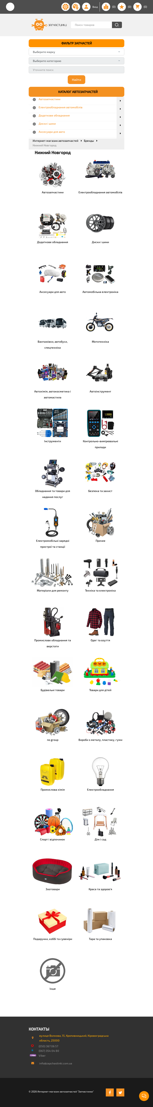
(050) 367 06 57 (48, 1046)
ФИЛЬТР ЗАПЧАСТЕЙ (76, 43)
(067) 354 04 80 (49, 1050)
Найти (76, 79)
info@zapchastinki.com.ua (55, 1063)
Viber (42, 1055)
